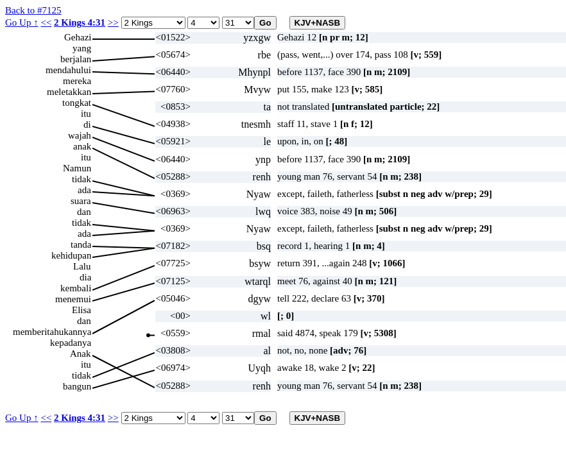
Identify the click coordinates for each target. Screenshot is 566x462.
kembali (75, 288)
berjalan (75, 59)
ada (84, 190)
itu (86, 113)
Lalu (82, 266)
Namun (77, 168)
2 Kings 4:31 (79, 22)
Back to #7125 (33, 10)
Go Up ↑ (22, 22)
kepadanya (70, 343)
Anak (80, 353)
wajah (79, 135)
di (87, 124)
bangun (77, 386)
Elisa (81, 310)
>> (113, 22)
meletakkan (69, 92)
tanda (81, 244)
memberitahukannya (52, 332)
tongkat (76, 103)
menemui (73, 299)
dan (84, 212)
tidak (81, 179)
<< (45, 22)
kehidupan (71, 255)
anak (82, 146)
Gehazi (77, 37)
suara (81, 201)
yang (82, 48)
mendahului (68, 70)
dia (85, 277)
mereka (77, 81)
